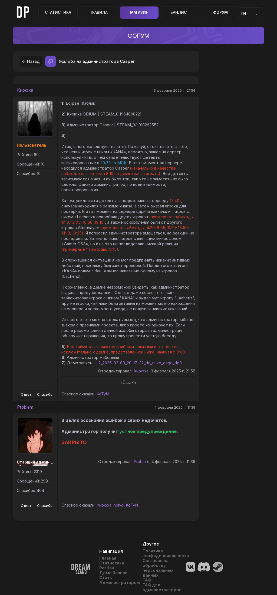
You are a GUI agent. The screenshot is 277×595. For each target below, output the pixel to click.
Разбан (106, 568)
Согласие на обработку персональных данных (158, 568)
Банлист (179, 12)
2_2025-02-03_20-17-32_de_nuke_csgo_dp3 (140, 362)
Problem (25, 407)
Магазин (139, 12)
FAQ (147, 580)
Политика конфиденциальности (160, 553)
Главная (107, 558)
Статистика (58, 12)
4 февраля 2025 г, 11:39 (174, 407)
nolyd (119, 505)
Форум (220, 12)
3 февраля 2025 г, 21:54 (174, 90)
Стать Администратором (116, 580)
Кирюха (25, 90)
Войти (244, 13)
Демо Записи (113, 572)
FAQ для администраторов (160, 587)
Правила (99, 12)
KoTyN (103, 393)
